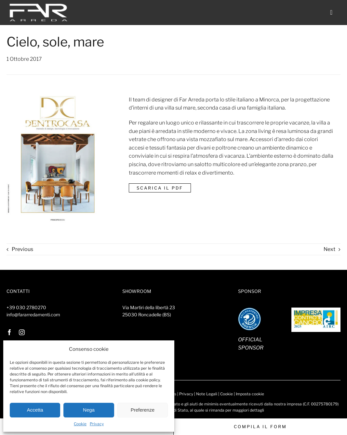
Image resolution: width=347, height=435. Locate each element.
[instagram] (22, 332)
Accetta (35, 410)
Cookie (80, 423)
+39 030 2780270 (26, 307)
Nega (89, 410)
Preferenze (142, 410)
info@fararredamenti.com (33, 314)
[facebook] (9, 332)
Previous (22, 249)
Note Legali (206, 393)
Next (329, 249)
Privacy (97, 423)
